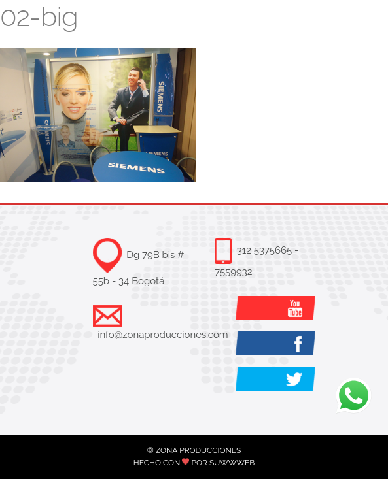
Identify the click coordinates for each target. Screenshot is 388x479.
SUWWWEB (232, 462)
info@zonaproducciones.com (162, 334)
